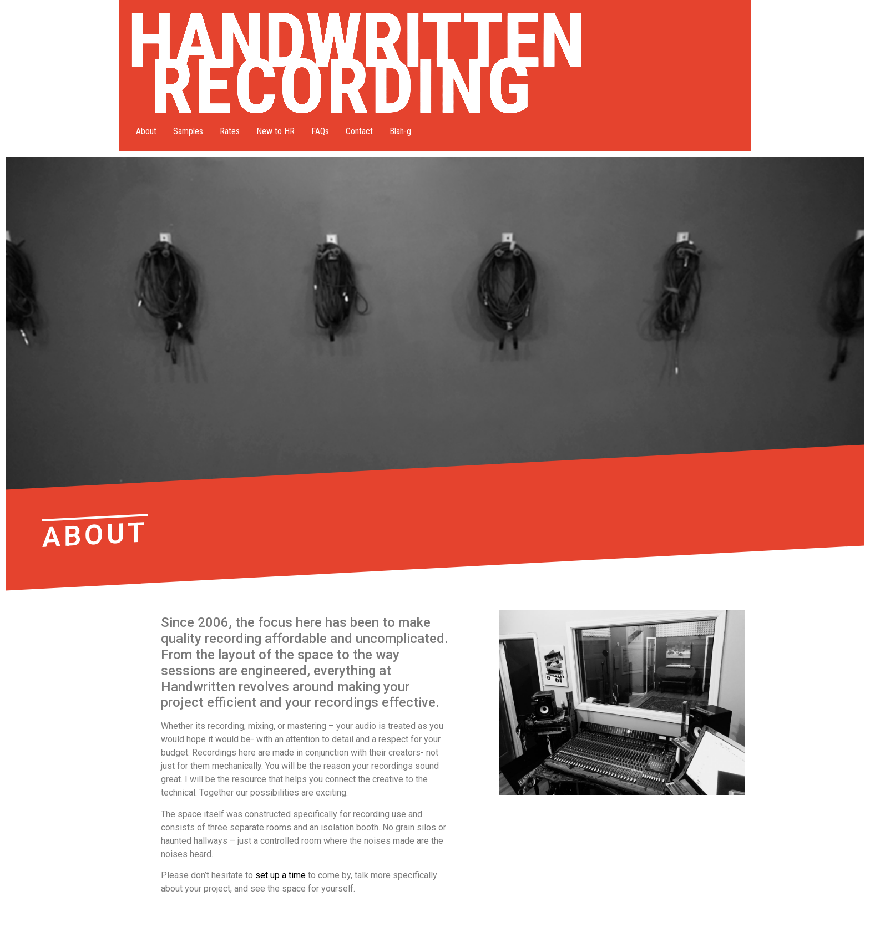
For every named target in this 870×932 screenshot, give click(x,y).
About (146, 131)
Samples (188, 131)
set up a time (280, 875)
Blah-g (400, 131)
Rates (230, 131)
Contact (359, 131)
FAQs (320, 131)
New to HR (275, 131)
